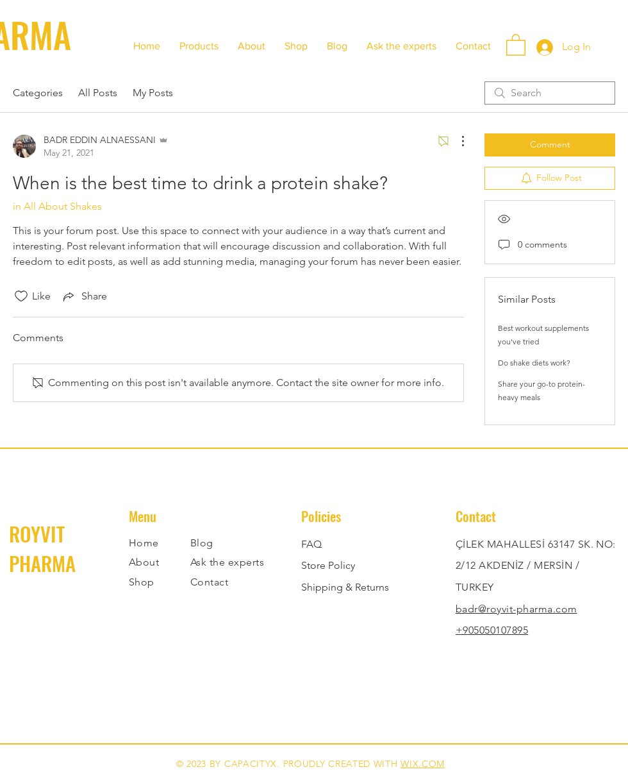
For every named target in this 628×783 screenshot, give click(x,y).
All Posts (97, 93)
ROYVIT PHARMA (42, 548)
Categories (38, 93)
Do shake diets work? (534, 362)
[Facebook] (20, 735)
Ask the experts (227, 562)
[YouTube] (547, 689)
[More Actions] (456, 141)
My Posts (153, 93)
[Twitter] (491, 689)
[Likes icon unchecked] (21, 296)
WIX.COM (423, 764)
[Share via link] (84, 296)
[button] (515, 44)
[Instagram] (20, 762)
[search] (549, 93)
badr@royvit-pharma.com (516, 609)
